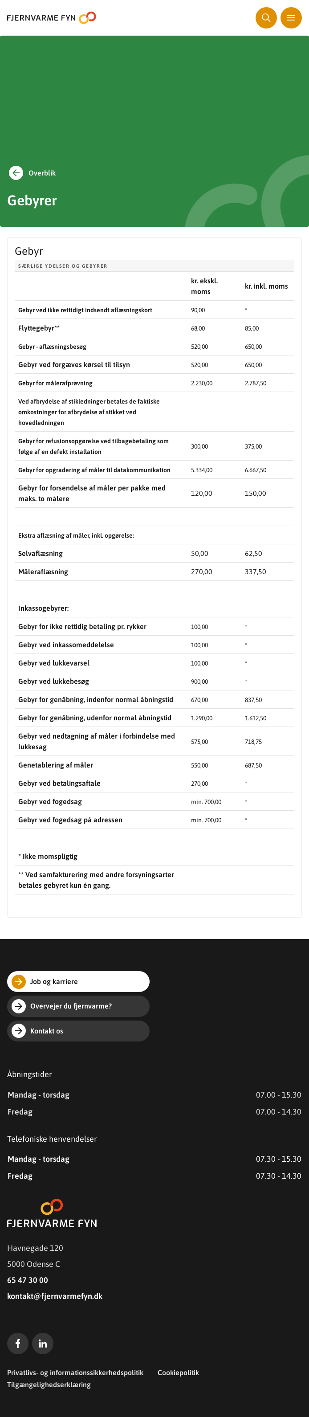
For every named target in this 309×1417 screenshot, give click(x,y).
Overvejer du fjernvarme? (62, 1006)
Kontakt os (37, 1031)
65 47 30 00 (27, 1280)
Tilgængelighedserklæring (49, 1384)
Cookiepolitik (178, 1372)
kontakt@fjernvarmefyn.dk (54, 1296)
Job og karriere (45, 982)
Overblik (31, 173)
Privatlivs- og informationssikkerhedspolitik (75, 1372)
